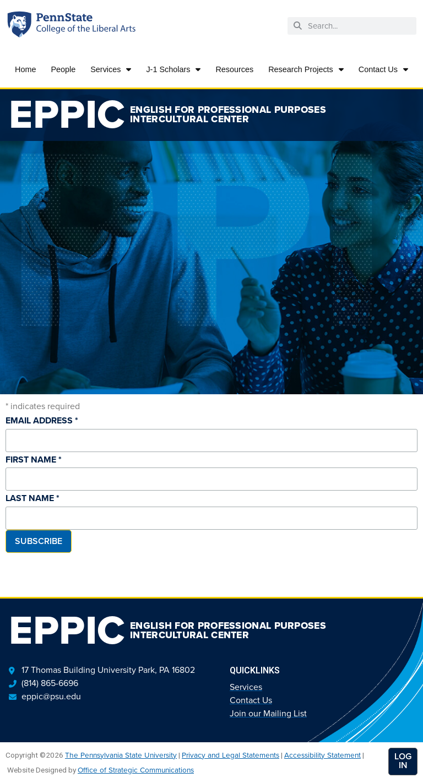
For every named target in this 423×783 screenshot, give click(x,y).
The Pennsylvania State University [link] (121, 754)
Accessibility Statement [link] (322, 754)
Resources (234, 69)
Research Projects (306, 69)
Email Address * (42, 420)
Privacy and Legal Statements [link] (230, 754)
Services (110, 69)
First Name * (34, 459)
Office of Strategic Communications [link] (136, 769)
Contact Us (383, 69)
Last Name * (32, 498)
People (63, 69)
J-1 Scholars (173, 69)
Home (25, 69)
